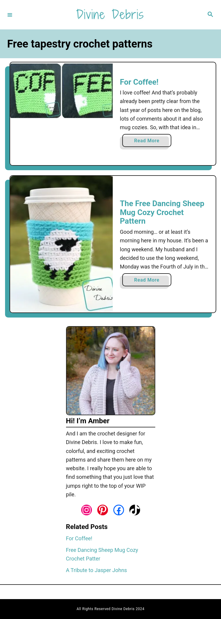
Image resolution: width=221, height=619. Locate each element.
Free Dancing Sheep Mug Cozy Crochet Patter (102, 554)
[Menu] (10, 14)
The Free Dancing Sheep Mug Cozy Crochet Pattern (162, 212)
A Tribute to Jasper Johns (96, 570)
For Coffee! (139, 82)
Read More (148, 142)
